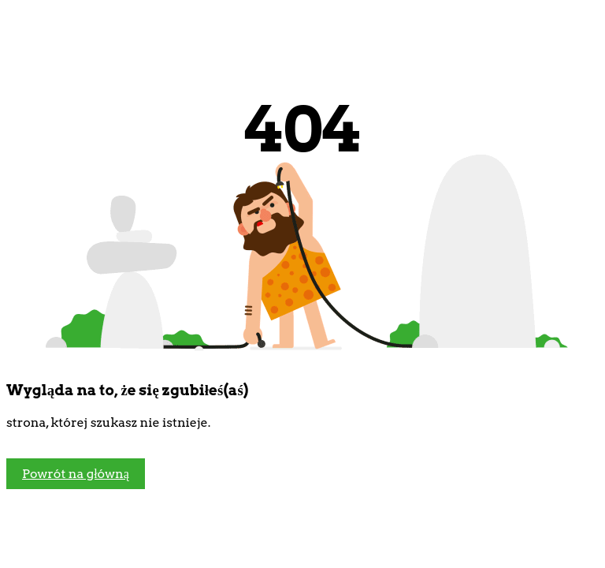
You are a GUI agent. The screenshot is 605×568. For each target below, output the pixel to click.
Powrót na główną (75, 473)
